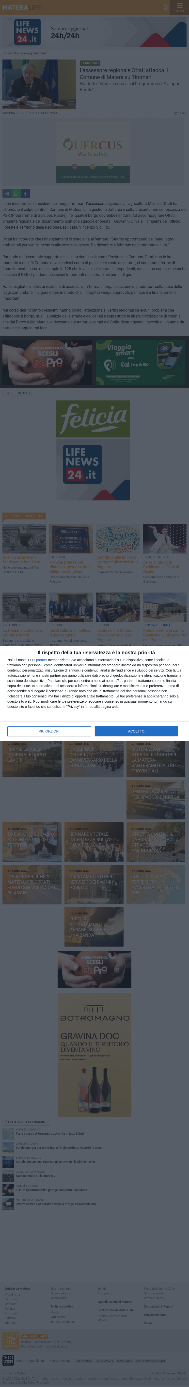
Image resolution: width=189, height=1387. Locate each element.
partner (41, 660)
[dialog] (94, 693)
